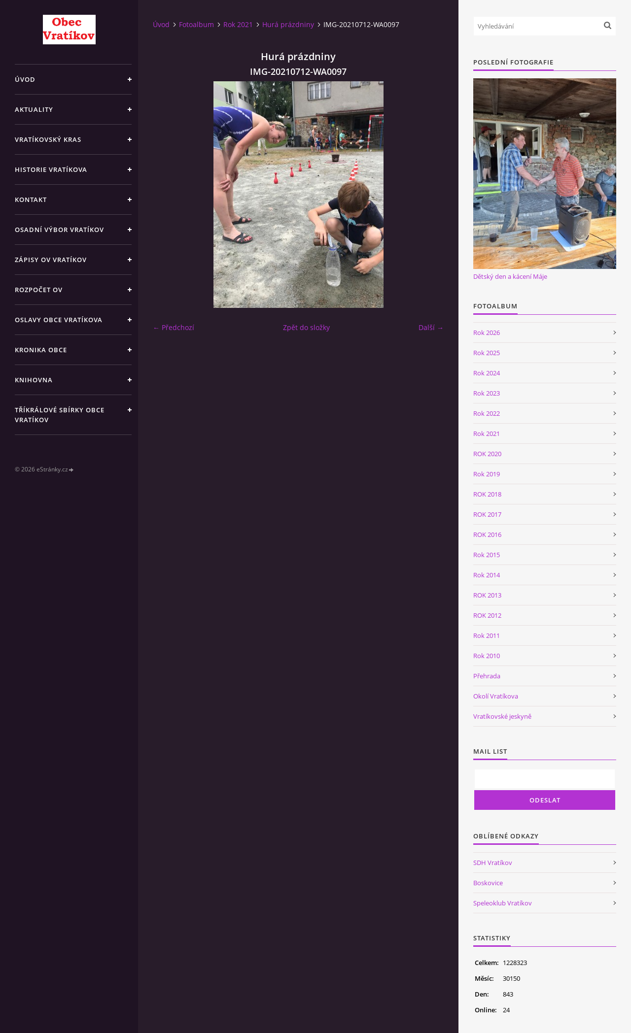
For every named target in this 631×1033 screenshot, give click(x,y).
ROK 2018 (487, 494)
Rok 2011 (486, 635)
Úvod (25, 79)
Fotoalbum (196, 24)
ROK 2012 (487, 615)
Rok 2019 (486, 473)
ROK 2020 (487, 453)
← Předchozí (173, 327)
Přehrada (486, 675)
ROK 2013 (487, 595)
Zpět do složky (306, 327)
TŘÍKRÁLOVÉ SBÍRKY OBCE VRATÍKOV (60, 414)
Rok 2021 (238, 24)
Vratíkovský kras (48, 139)
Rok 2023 (486, 393)
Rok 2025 (486, 352)
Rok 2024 (486, 372)
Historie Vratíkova (51, 169)
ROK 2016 (487, 534)
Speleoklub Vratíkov (502, 903)
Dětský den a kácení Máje (510, 276)
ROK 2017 (487, 514)
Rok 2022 (486, 413)
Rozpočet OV (39, 289)
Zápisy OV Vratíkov (51, 259)
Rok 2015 (486, 554)
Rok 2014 (486, 574)
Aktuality (34, 109)
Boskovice (488, 882)
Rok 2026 (486, 332)
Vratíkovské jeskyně (502, 716)
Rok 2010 (486, 655)
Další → (431, 327)
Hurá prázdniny (288, 24)
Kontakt (31, 199)
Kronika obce (41, 349)
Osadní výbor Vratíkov (59, 229)
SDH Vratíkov (492, 862)
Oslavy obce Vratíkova (59, 319)
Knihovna (34, 379)
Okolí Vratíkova (495, 696)
